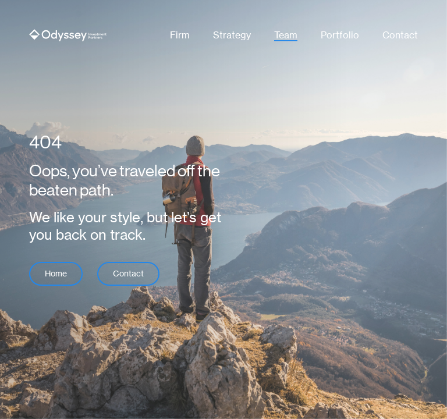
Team (285, 35)
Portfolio (340, 35)
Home (56, 273)
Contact (400, 35)
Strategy (232, 35)
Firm (180, 35)
